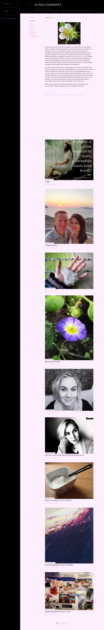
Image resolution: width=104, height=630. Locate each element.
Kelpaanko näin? (52, 362)
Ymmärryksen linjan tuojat (58, 612)
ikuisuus (31, 27)
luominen (31, 30)
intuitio (31, 29)
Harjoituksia (65, 10)
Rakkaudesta (51, 245)
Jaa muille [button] (31, 17)
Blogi (36, 10)
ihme (30, 23)
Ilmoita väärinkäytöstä (9, 18)
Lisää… (89, 10)
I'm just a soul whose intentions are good (64, 455)
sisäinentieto (32, 32)
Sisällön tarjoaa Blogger (62, 623)
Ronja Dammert (48, 5)
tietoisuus (31, 34)
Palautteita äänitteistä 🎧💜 (78, 10)
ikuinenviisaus (32, 25)
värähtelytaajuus (33, 36)
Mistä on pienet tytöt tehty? (58, 500)
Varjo (47, 182)
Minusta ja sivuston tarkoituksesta (49, 10)
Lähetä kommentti (54, 184)
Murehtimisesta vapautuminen (59, 565)
